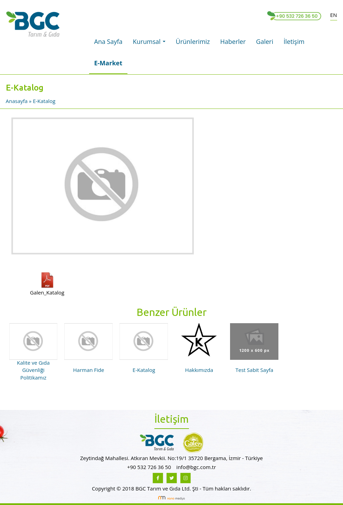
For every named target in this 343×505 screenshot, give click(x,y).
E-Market (108, 63)
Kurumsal (151, 43)
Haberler (233, 41)
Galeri (264, 41)
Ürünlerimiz (193, 41)
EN (333, 14)
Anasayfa (17, 100)
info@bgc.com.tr (196, 467)
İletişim (294, 41)
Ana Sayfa (108, 41)
